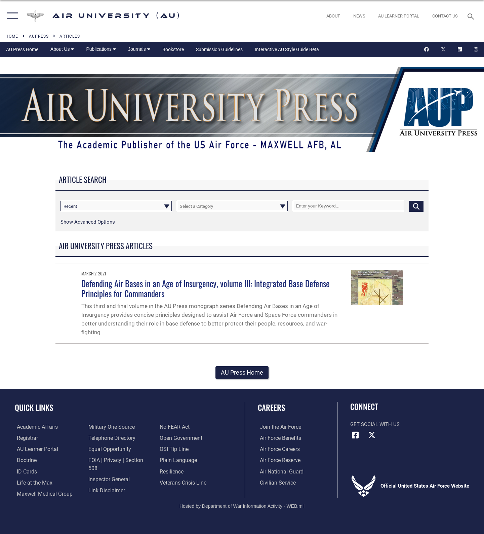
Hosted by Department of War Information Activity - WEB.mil (242, 505)
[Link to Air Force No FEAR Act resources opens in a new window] (102, 493)
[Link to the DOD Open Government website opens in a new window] (180, 427)
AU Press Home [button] (242, 373)
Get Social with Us (375, 425)
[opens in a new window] (398, 16)
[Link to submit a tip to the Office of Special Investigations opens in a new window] (173, 438)
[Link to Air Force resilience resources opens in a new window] (172, 460)
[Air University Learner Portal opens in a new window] (34, 449)
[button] (11, 16)
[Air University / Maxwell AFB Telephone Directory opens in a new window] (110, 438)
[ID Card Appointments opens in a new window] (24, 471)
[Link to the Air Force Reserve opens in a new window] (277, 460)
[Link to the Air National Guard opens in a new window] (278, 471)
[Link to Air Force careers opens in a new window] (277, 449)
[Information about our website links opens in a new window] (105, 482)
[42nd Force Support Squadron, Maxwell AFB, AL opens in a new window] (31, 482)
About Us (62, 49)
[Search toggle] (472, 15)
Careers (271, 408)
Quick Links (34, 408)
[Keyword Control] (348, 206)
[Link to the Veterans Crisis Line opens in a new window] (183, 471)
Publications (101, 49)
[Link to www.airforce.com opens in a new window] (278, 427)
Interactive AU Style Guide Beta (287, 49)
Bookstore (173, 49)
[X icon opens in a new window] (372, 435)
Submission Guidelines (219, 49)
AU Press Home (22, 49)
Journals (139, 49)
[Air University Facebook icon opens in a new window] (355, 435)
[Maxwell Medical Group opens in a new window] (41, 493)
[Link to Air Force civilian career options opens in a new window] (275, 482)
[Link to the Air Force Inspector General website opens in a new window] (107, 471)
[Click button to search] (416, 206)
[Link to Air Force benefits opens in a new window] (278, 438)
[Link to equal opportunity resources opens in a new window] (108, 449)
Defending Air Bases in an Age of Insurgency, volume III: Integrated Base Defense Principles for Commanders (205, 288)
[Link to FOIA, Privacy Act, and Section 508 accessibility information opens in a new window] (118, 460)
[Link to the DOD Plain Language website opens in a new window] (177, 449)
